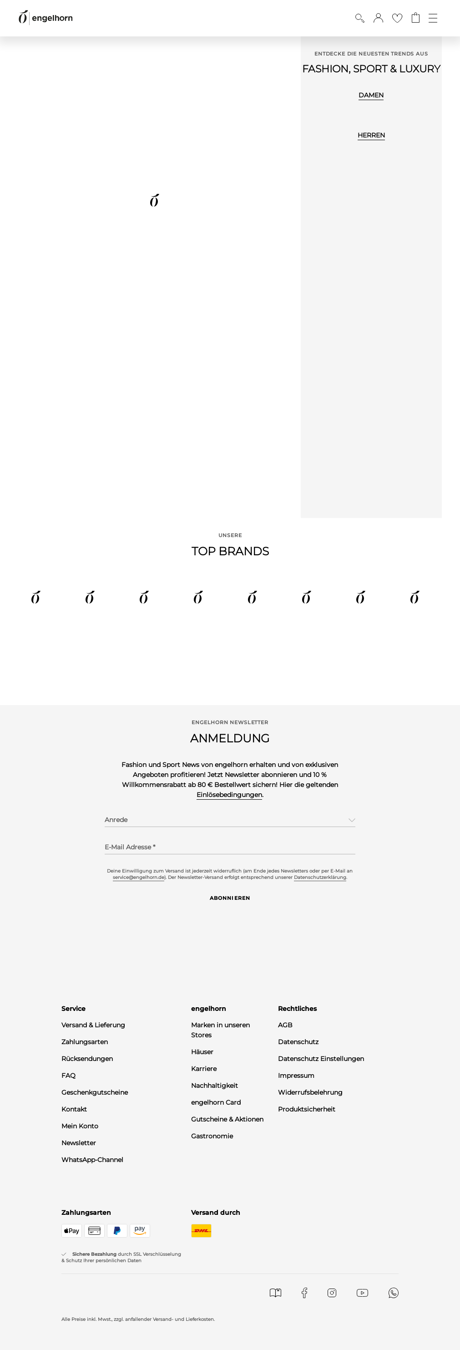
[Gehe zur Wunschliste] (397, 18)
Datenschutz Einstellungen (321, 1059)
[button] (378, 18)
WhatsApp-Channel (92, 1160)
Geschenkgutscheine (94, 1092)
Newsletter (78, 1143)
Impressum (296, 1075)
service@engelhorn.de (138, 877)
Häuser (202, 1052)
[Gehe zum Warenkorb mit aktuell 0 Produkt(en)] (415, 18)
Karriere (204, 1069)
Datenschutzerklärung (320, 877)
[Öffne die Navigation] (433, 18)
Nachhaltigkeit (214, 1085)
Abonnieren (230, 898)
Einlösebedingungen (229, 795)
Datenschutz (298, 1042)
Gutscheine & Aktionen (227, 1119)
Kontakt (74, 1109)
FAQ (68, 1075)
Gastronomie (212, 1136)
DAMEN (371, 95)
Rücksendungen (87, 1059)
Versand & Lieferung (93, 1025)
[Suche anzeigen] (360, 18)
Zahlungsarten (84, 1042)
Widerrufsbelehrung (310, 1092)
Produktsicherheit (306, 1109)
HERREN (371, 135)
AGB (285, 1025)
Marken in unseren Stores (220, 1030)
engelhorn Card (216, 1102)
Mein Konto (79, 1126)
